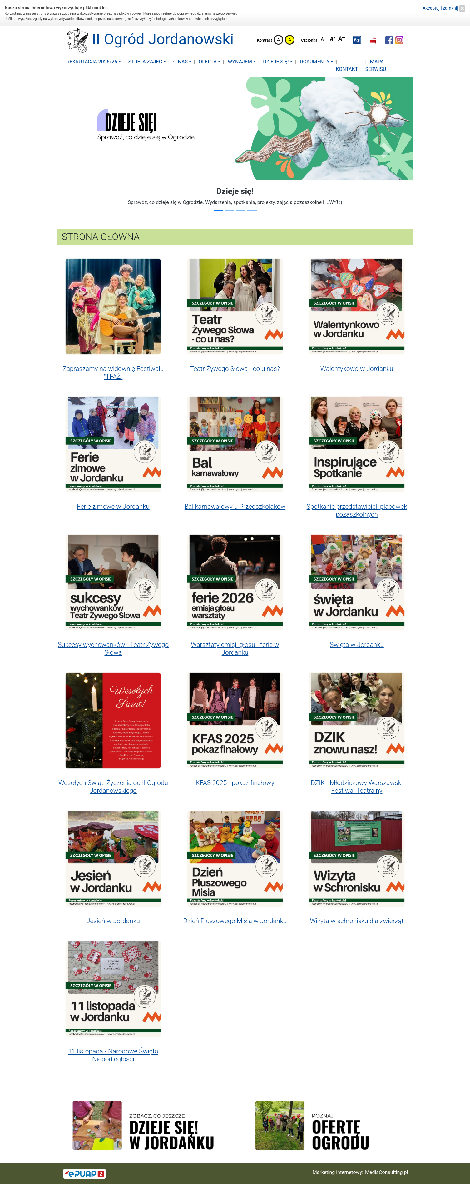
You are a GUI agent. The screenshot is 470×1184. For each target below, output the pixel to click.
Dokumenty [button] (314, 62)
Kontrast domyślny (278, 40)
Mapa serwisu (375, 65)
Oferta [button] (207, 62)
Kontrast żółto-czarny (289, 40)
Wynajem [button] (239, 62)
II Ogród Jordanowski (146, 40)
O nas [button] (179, 62)
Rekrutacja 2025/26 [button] (91, 62)
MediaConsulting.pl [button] (386, 1172)
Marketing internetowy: (338, 1172)
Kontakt (347, 69)
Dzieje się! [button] (275, 62)
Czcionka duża (342, 40)
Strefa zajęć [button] (144, 62)
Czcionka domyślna (324, 40)
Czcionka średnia (333, 40)
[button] (356, 40)
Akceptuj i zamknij (444, 8)
